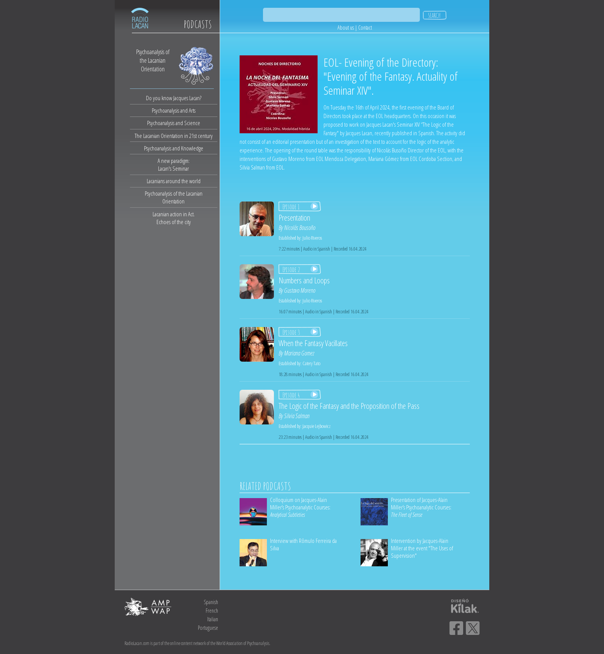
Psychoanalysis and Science (173, 123)
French (212, 610)
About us (346, 27)
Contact (365, 27)
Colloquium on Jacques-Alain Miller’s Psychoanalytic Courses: (300, 507)
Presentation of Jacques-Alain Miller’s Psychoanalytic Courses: (421, 507)
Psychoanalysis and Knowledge (173, 148)
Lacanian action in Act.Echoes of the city (174, 218)
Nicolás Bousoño (299, 227)
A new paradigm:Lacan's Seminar (174, 164)
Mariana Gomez (299, 353)
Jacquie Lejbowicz (316, 426)
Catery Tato (311, 363)
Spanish (211, 602)
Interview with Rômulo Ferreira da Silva (303, 544)
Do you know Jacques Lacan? (173, 98)
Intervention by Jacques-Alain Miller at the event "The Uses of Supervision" (422, 548)
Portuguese (208, 627)
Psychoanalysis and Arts (173, 110)
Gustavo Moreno (299, 290)
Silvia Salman (296, 416)
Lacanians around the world (174, 181)
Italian (212, 619)
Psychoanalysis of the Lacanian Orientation (174, 197)
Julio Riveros (312, 237)
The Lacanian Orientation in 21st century (174, 136)
